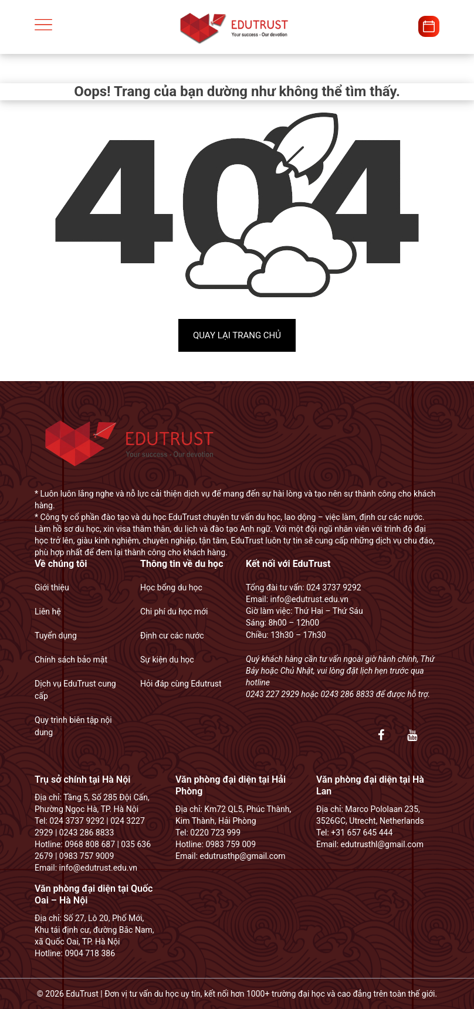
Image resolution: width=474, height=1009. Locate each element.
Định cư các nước (172, 635)
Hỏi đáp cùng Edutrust (181, 683)
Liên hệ (48, 611)
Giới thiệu (52, 587)
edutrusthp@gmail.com (243, 856)
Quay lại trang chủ (237, 335)
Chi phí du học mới (174, 611)
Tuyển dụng (56, 635)
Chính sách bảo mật (71, 659)
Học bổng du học (171, 587)
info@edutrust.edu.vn (308, 599)
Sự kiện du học (167, 659)
